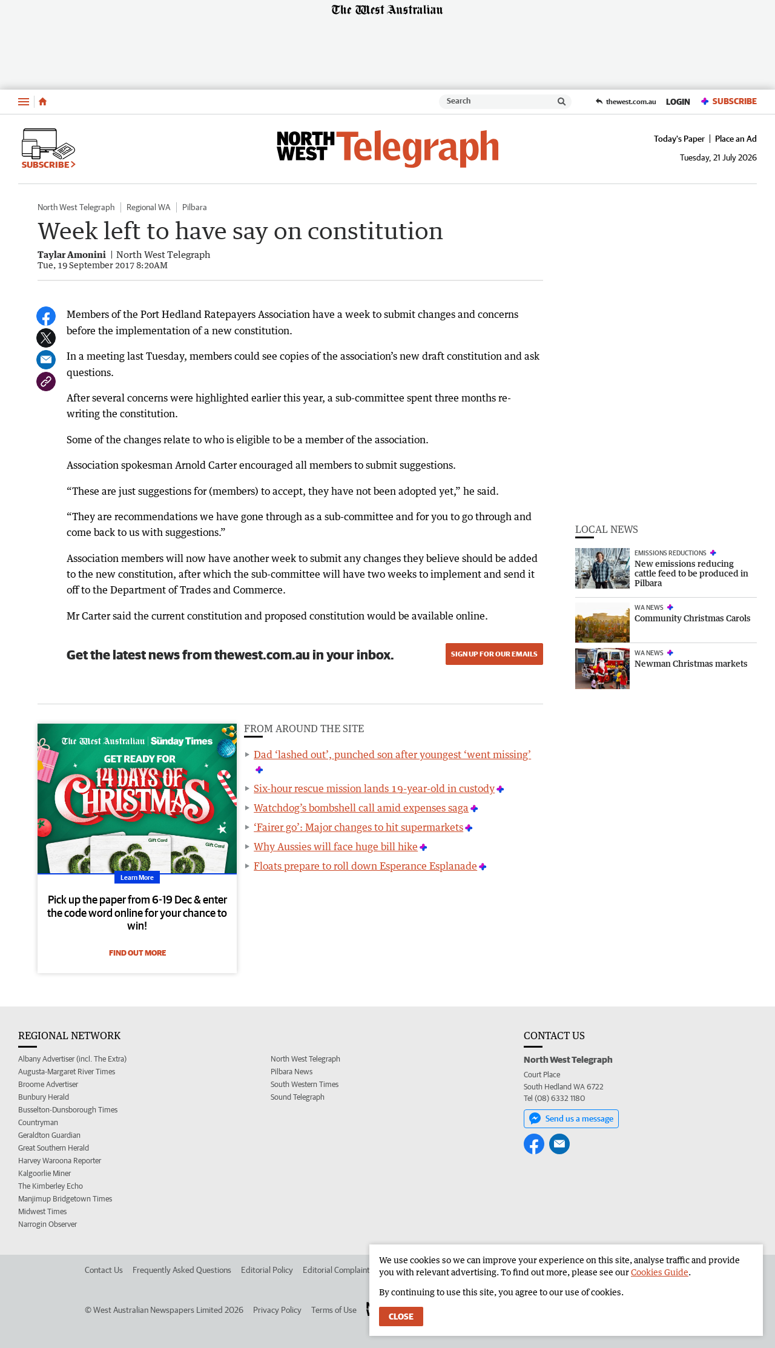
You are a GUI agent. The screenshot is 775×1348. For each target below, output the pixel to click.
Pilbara (194, 207)
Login (678, 102)
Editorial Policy (267, 1270)
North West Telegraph (76, 207)
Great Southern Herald (53, 1147)
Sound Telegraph (298, 1097)
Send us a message (571, 1118)
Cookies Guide (659, 1272)
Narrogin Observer (47, 1224)
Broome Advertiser (48, 1084)
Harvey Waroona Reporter (59, 1160)
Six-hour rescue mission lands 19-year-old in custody (374, 788)
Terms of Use (334, 1310)
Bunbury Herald (43, 1097)
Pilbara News (291, 1071)
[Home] (42, 101)
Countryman (38, 1122)
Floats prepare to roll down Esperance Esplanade (365, 866)
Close (401, 1316)
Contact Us (104, 1270)
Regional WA (148, 207)
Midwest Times (42, 1211)
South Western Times (304, 1084)
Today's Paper (679, 138)
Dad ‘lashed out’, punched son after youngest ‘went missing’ (392, 754)
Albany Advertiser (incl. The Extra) (72, 1058)
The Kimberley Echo (50, 1186)
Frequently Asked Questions (182, 1270)
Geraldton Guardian (49, 1135)
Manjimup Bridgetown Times (65, 1198)
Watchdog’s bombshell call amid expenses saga (361, 808)
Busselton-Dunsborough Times (67, 1109)
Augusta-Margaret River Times (66, 1071)
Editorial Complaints (338, 1270)
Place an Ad (736, 138)
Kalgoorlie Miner (44, 1173)
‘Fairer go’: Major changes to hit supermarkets (358, 827)
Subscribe (728, 101)
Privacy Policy (277, 1310)
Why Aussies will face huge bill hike (336, 847)
